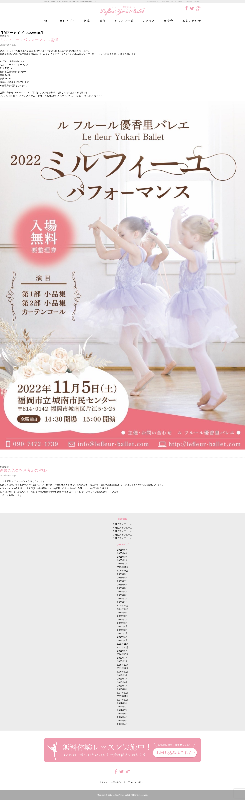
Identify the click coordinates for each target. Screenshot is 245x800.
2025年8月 (122, 577)
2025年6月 (122, 584)
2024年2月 (122, 633)
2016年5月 (122, 720)
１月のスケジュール (122, 538)
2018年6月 (122, 682)
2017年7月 (122, 710)
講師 (102, 20)
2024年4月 (122, 626)
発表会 (168, 20)
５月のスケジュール (122, 524)
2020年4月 (122, 658)
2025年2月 (122, 598)
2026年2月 (122, 560)
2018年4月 (122, 685)
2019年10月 (122, 671)
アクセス (148, 20)
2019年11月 (122, 668)
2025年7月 (122, 581)
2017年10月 (122, 699)
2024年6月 (122, 623)
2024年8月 (122, 616)
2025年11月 (122, 570)
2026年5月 (122, 550)
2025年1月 (122, 602)
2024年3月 (122, 630)
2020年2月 (122, 661)
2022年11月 (122, 644)
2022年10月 (122, 647)
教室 (87, 20)
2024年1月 (122, 637)
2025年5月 (122, 588)
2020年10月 (122, 654)
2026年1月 (122, 563)
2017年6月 (122, 713)
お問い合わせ (191, 20)
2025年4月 (122, 591)
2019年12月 (122, 665)
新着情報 (4, 36)
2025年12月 (122, 567)
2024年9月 (122, 612)
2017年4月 (122, 717)
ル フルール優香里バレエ (122, 11)
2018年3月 (122, 689)
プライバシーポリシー (136, 782)
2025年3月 (122, 595)
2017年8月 (122, 706)
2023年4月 (122, 640)
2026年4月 (122, 553)
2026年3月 (122, 557)
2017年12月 (122, 692)
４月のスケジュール (122, 527)
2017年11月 (122, 696)
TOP (47, 20)
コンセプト (67, 20)
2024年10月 (122, 609)
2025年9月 (122, 574)
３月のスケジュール (122, 531)
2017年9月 (122, 703)
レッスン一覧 (124, 20)
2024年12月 (122, 605)
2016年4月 (122, 724)
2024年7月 (122, 619)
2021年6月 (122, 651)
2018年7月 (122, 678)
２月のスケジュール (122, 534)
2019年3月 (122, 675)
